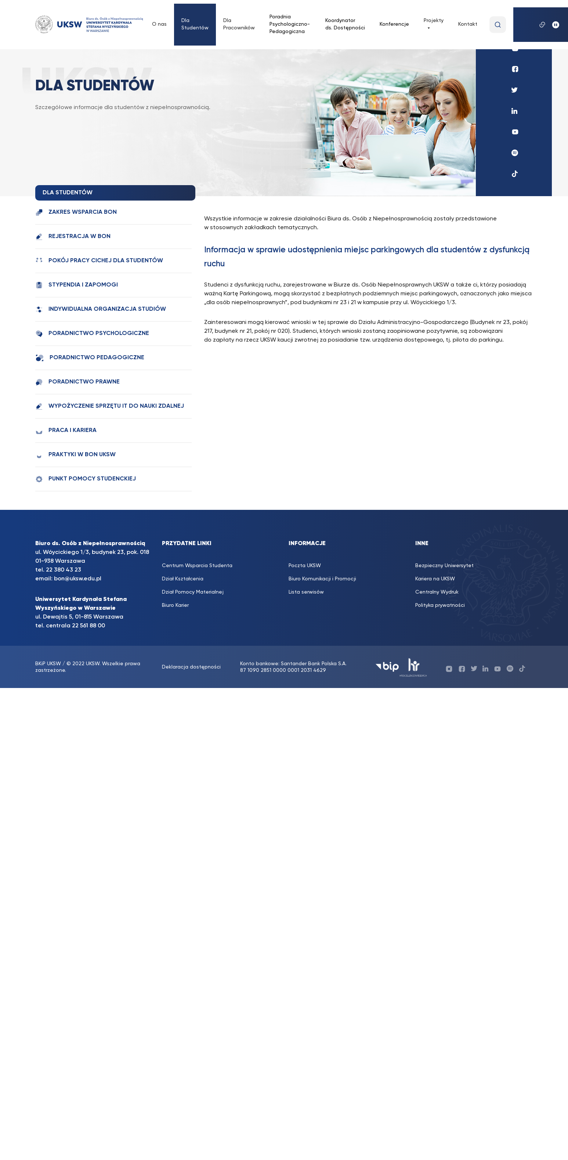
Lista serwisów (306, 592)
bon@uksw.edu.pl (77, 579)
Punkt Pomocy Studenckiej (85, 479)
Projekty (434, 24)
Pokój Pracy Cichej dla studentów (99, 261)
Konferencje (394, 24)
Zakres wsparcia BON (76, 212)
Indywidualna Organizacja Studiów (100, 309)
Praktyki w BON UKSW (75, 455)
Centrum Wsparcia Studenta (197, 565)
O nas (159, 24)
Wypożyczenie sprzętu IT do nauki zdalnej (109, 406)
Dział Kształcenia (182, 578)
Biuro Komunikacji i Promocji (322, 578)
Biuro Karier (175, 605)
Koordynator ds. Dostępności (345, 24)
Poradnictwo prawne (77, 382)
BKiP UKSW (48, 663)
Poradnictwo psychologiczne (92, 334)
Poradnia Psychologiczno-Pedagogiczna (289, 24)
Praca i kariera (66, 431)
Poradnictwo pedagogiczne (89, 358)
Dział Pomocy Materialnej (193, 592)
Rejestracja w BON (73, 237)
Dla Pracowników (239, 24)
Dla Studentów (195, 24)
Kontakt (467, 24)
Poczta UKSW (305, 565)
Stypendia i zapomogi (76, 285)
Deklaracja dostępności (191, 667)
